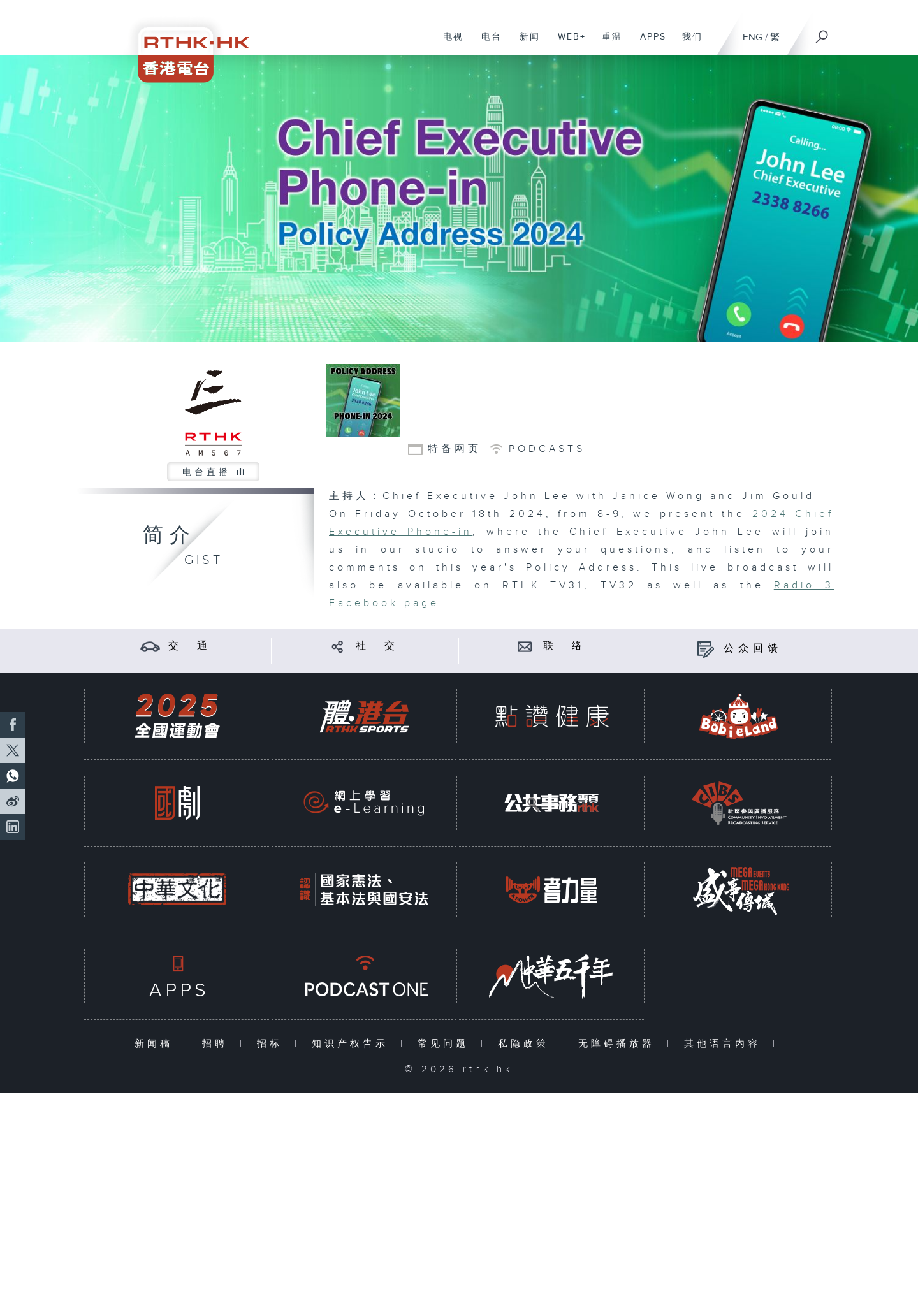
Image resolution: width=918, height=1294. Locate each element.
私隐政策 (526, 1043)
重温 (607, 43)
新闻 (525, 43)
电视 (448, 43)
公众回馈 (753, 649)
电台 (487, 43)
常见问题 (446, 1043)
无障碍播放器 (619, 1043)
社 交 (377, 646)
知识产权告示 (353, 1043)
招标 (272, 1043)
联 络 (564, 646)
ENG (752, 37)
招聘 (217, 1043)
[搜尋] (822, 32)
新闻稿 (156, 1043)
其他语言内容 (725, 1043)
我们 (688, 43)
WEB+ (567, 43)
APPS (648, 43)
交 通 (190, 646)
